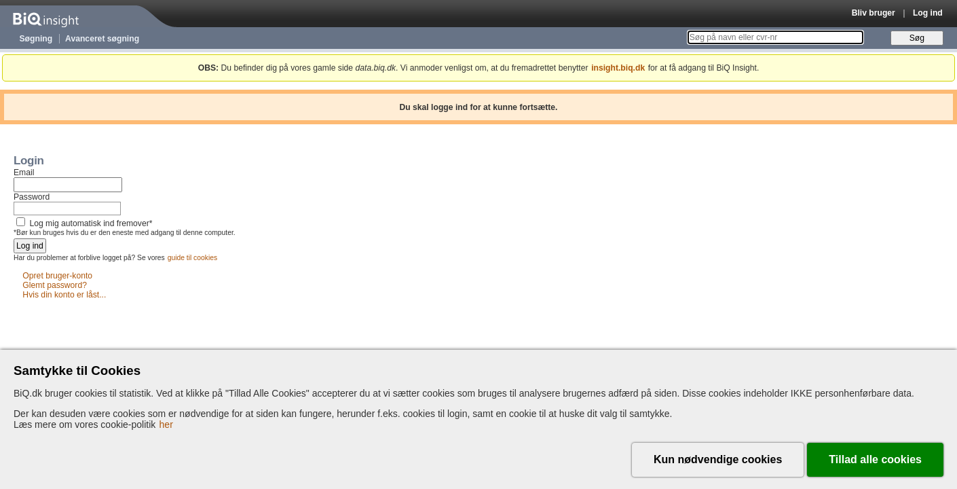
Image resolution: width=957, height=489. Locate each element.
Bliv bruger (873, 13)
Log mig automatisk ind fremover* (90, 223)
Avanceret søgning (102, 38)
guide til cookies (193, 257)
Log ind (928, 13)
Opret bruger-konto (57, 276)
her (166, 424)
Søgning (36, 38)
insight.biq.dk (618, 68)
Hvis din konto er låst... (64, 295)
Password (32, 197)
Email (24, 172)
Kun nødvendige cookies (718, 459)
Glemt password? (54, 286)
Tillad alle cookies (875, 459)
